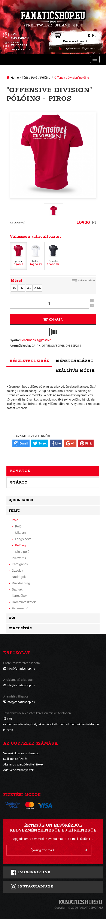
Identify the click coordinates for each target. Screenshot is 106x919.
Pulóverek (19, 558)
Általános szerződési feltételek (23, 764)
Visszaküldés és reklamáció (21, 753)
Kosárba (53, 319)
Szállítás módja (75, 370)
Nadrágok (19, 577)
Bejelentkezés (72, 48)
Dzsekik (17, 570)
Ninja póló (22, 551)
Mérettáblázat (86, 280)
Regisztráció (89, 48)
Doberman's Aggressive (35, 340)
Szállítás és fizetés (15, 759)
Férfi (25, 77)
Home (15, 77)
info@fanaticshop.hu (21, 668)
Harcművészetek (24, 602)
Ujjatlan (20, 532)
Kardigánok (20, 564)
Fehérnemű (20, 608)
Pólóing (45, 77)
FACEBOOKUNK (30, 872)
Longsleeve (23, 539)
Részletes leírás (29, 361)
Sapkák (17, 589)
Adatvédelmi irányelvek (18, 770)
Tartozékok (19, 595)
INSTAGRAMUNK (32, 886)
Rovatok (20, 471)
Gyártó (18, 482)
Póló (34, 77)
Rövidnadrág (21, 583)
